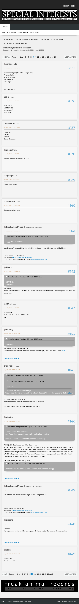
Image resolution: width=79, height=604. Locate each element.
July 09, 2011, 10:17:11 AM (12, 490)
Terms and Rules (66, 601)
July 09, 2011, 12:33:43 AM (12, 421)
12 (40, 57)
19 (55, 57)
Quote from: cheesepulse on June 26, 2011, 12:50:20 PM (27, 236)
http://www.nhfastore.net (39, 260)
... (22, 57)
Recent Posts (69, 6)
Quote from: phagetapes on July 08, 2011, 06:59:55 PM (27, 427)
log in (30, 32)
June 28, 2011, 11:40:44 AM (12, 271)
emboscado (11, 64)
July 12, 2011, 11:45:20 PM (12, 554)
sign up (37, 32)
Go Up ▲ (75, 601)
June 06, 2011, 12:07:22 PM (12, 127)
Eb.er (63, 351)
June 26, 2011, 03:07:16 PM (12, 231)
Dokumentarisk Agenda (11, 358)
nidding (9, 329)
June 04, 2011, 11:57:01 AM (12, 101)
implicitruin (11, 150)
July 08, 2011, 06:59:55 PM (12, 370)
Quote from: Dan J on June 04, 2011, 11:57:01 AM (25, 277)
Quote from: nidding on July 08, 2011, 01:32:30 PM (25, 375)
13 (43, 57)
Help (58, 601)
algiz (8, 550)
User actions (70, 57)
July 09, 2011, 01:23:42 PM (12, 524)
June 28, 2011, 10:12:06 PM (12, 308)
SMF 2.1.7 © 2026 (6, 601)
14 (45, 57)
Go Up (4, 574)
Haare (9, 267)
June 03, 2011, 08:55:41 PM (12, 68)
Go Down (6, 57)
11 (38, 57)
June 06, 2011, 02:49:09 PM (12, 154)
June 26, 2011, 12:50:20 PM (12, 205)
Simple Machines (18, 601)
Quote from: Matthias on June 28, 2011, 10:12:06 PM (26, 464)
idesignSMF (27, 601)
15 (48, 57)
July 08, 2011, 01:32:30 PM (12, 333)
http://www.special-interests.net (22, 258)
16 (50, 57)
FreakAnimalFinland (15, 227)
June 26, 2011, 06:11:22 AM (12, 179)
